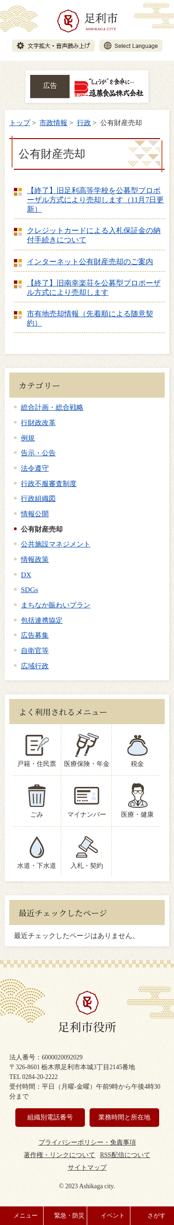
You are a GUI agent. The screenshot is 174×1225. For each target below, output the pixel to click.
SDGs (29, 589)
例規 (28, 438)
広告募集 (35, 635)
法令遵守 (35, 468)
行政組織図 (38, 498)
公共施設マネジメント (55, 544)
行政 (84, 122)
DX (26, 575)
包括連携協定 (42, 620)
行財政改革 (38, 422)
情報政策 (35, 559)
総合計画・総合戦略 (52, 407)
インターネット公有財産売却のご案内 (90, 262)
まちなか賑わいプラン (55, 605)
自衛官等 (35, 650)
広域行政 (35, 666)
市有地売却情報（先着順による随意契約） (90, 318)
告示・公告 (38, 453)
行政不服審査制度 (49, 483)
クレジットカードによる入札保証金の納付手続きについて (94, 235)
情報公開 (35, 514)
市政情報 (53, 122)
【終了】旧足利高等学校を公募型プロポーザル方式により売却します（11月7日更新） (95, 199)
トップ (19, 122)
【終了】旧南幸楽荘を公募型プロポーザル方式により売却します (94, 287)
